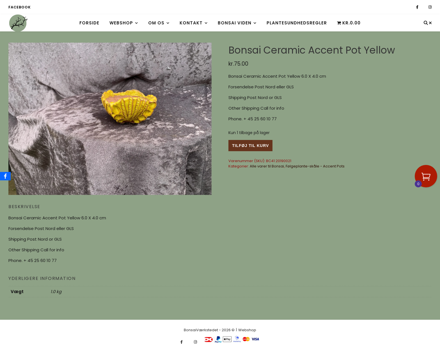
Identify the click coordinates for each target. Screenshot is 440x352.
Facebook (19, 7)
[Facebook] (5, 176)
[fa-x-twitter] (423, 7)
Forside (89, 23)
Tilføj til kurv (250, 145)
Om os (156, 23)
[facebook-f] (417, 7)
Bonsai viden (234, 23)
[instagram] (430, 7)
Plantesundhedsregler (297, 23)
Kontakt (191, 23)
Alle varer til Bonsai (267, 166)
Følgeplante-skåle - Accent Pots (315, 166)
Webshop (121, 23)
